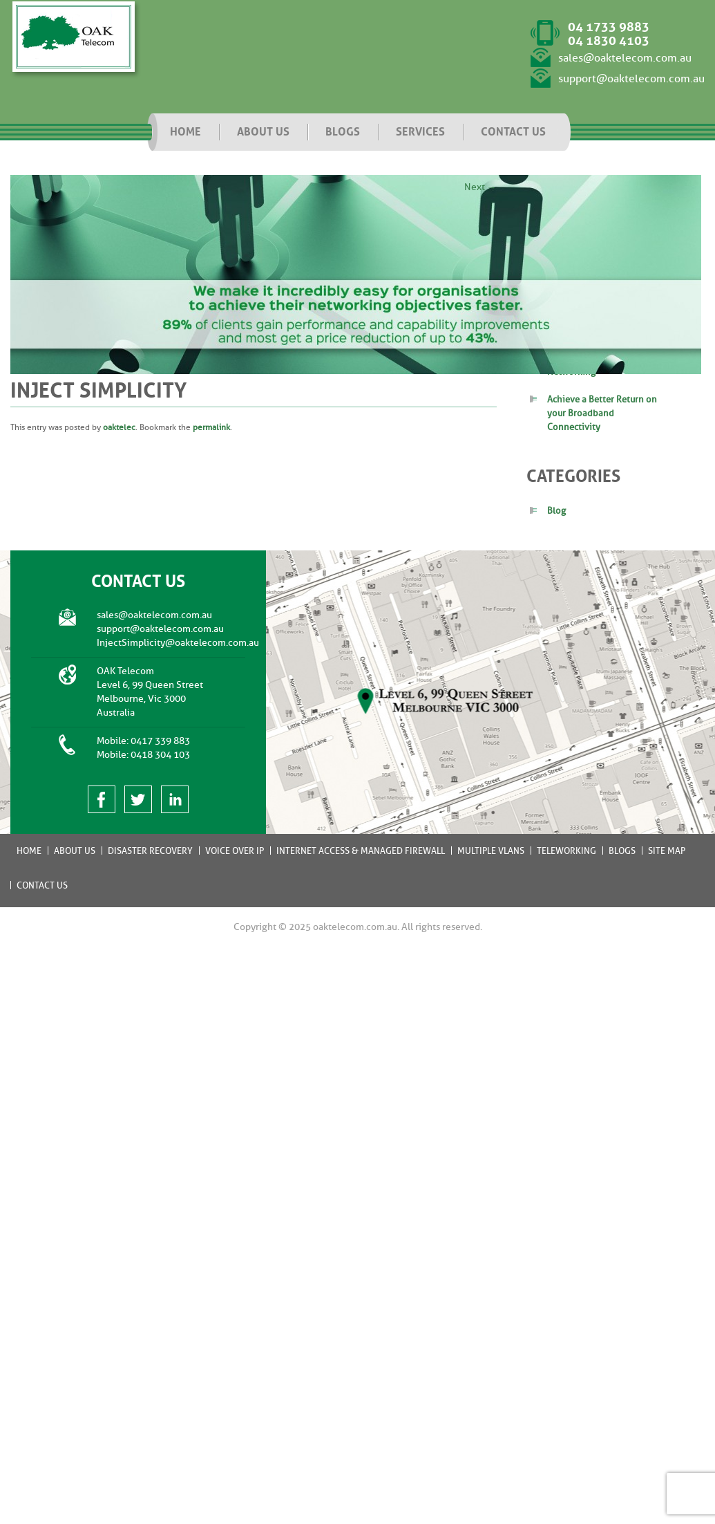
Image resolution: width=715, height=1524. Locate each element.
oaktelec (119, 427)
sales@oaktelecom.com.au (625, 58)
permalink (211, 427)
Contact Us (42, 885)
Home (29, 851)
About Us (74, 851)
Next (480, 187)
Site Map (666, 851)
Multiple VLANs (490, 851)
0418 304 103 (160, 755)
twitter (138, 799)
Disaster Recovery (150, 851)
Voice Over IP (234, 851)
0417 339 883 (160, 741)
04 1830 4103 (608, 40)
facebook (101, 799)
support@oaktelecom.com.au (631, 79)
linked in (175, 799)
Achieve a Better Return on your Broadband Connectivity (602, 413)
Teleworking (566, 851)
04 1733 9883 (608, 27)
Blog (556, 511)
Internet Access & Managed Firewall (360, 851)
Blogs (622, 851)
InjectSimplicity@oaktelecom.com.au (178, 643)
